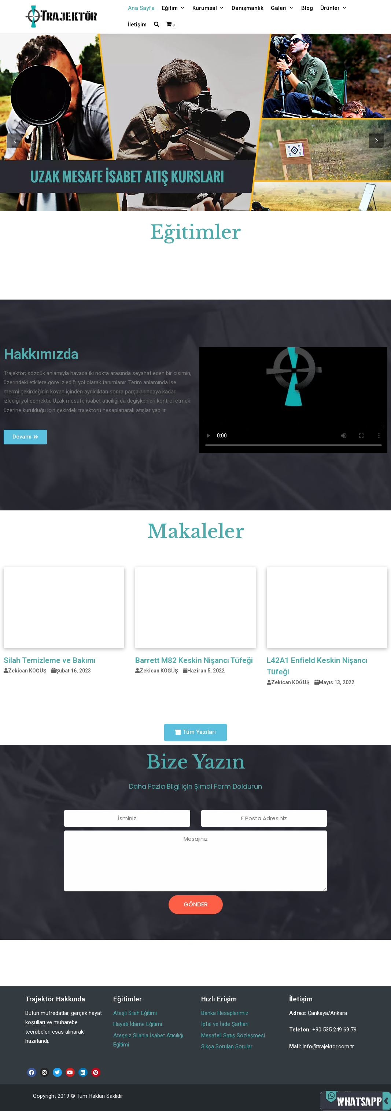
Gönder (196, 904)
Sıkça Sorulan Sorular (226, 1046)
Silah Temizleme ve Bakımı (50, 660)
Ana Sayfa (141, 8)
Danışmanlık (247, 8)
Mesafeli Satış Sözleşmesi (233, 1035)
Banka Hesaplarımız (224, 1013)
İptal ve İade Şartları (224, 1024)
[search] (156, 24)
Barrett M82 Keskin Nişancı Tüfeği (194, 660)
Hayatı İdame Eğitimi (137, 1024)
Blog (307, 8)
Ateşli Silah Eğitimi (135, 1013)
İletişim (137, 24)
